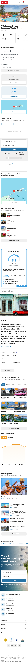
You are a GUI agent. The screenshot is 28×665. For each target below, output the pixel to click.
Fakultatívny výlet (10, 384)
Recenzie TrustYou (14, 96)
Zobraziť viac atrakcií (14, 240)
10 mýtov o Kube (6, 497)
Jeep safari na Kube (11, 235)
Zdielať (7, 370)
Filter (7, 153)
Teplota (4, 437)
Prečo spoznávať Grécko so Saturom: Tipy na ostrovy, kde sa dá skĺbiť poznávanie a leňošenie (18, 512)
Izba (11, 275)
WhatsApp (9, 608)
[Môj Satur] (22, 2)
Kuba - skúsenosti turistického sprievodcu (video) (17, 505)
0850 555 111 (9, 599)
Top (3, 384)
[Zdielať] (25, 19)
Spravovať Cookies (5, 653)
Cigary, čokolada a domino (6, 398)
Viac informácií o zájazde (14, 70)
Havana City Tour (11, 221)
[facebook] (8, 645)
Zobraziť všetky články (14, 534)
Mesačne (20, 123)
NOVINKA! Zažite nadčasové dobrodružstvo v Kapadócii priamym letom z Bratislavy (17, 520)
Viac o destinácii (6, 346)
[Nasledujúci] (25, 14)
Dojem (20, 275)
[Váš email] (14, 572)
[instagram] (15, 645)
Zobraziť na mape (14, 428)
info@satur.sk (10, 613)
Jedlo (15, 275)
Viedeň (3, 543)
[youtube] (19, 645)
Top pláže (19, 384)
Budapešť (11, 543)
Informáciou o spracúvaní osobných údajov (10, 587)
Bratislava (20, 543)
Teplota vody (11, 437)
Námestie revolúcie (19, 411)
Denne (7, 123)
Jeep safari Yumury (11, 228)
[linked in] (12, 645)
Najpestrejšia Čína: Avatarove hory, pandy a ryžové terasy (17, 527)
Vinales (16, 423)
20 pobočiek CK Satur (13, 594)
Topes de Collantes (6, 423)
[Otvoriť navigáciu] (26, 2)
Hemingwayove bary (20, 397)
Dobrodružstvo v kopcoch (13, 215)
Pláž (25, 275)
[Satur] (5, 2)
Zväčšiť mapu (14, 202)
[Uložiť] (21, 19)
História (24, 384)
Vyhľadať (14, 149)
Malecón (3, 411)
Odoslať (14, 580)
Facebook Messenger (12, 604)
